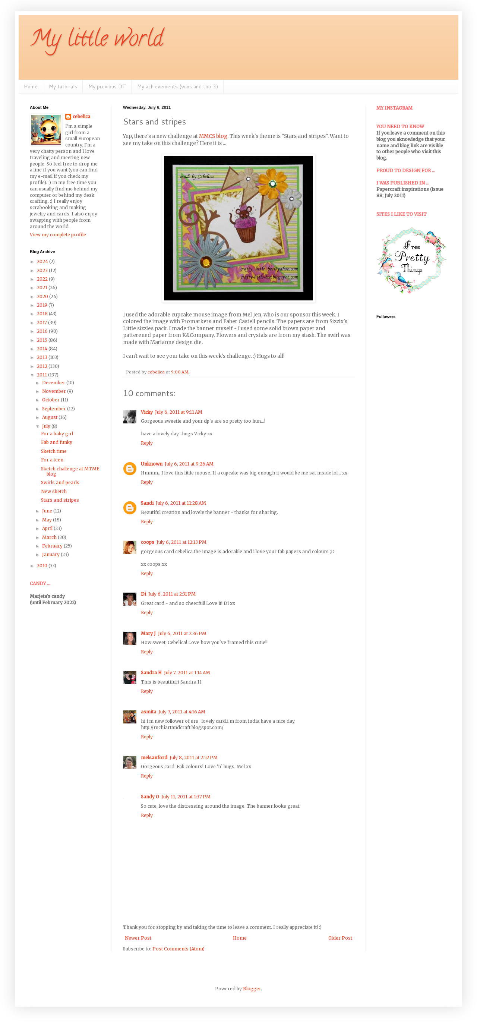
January (51, 554)
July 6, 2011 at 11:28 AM (181, 503)
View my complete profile (58, 234)
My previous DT (107, 86)
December (54, 382)
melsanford (154, 757)
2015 (42, 340)
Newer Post (138, 938)
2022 (43, 279)
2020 (43, 296)
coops (147, 542)
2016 (43, 331)
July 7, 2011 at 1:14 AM (187, 672)
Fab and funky (56, 442)
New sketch (54, 491)
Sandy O (150, 796)
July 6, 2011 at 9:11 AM (178, 412)
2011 (42, 375)
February (53, 546)
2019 (42, 305)
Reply (147, 443)
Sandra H (151, 672)
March (50, 537)
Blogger (252, 988)
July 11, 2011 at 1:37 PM (186, 796)
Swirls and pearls (60, 482)
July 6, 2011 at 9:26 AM (189, 464)
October (51, 400)
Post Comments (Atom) (178, 949)
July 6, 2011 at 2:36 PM (182, 633)
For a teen (52, 460)
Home (31, 86)
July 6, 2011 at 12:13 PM (181, 542)
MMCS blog (213, 136)
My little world (96, 40)
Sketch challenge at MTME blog (70, 471)
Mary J (148, 633)
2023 (43, 270)
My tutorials (63, 86)
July (46, 426)
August (50, 417)
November (54, 391)
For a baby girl (57, 433)
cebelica (81, 116)
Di (143, 594)
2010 (42, 565)
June (47, 511)
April (48, 528)
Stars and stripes (60, 500)
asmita (148, 712)
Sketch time (54, 451)
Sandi (147, 503)
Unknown (151, 464)
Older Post (340, 938)
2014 (42, 348)
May (47, 520)
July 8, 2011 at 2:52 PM (194, 757)
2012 (42, 366)
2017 (42, 322)
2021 (42, 287)
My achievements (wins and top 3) (177, 86)
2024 (43, 261)
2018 (43, 313)
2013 (42, 357)
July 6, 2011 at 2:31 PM (172, 594)
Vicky (147, 412)
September (54, 408)
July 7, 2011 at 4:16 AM (181, 712)
